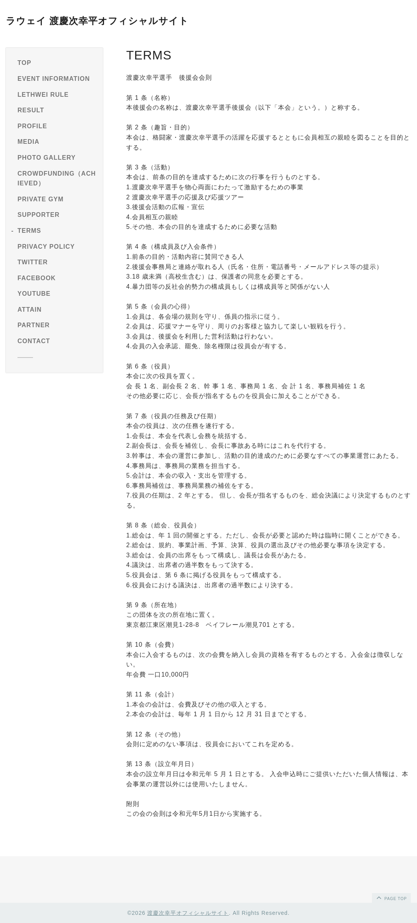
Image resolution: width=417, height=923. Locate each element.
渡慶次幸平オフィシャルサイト (188, 913)
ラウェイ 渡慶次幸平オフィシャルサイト (97, 21)
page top (391, 897)
